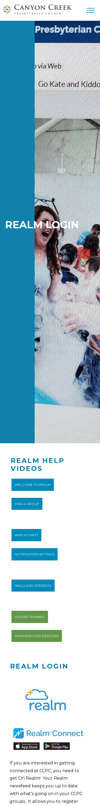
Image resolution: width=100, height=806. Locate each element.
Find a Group (27, 504)
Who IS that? (26, 535)
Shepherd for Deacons (37, 636)
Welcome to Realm (33, 485)
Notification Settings (34, 554)
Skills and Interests (33, 586)
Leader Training (30, 617)
